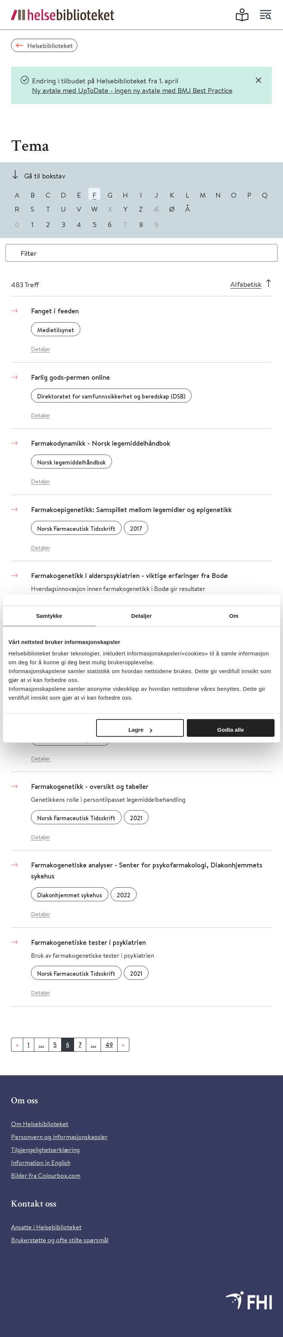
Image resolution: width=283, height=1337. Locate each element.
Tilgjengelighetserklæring (45, 1149)
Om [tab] (233, 615)
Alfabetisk (245, 284)
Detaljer (40, 348)
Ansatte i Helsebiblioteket (46, 1227)
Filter (29, 253)
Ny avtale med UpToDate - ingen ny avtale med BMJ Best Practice (132, 90)
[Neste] (123, 1045)
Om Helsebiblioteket (39, 1124)
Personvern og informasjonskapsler (59, 1136)
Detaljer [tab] (141, 615)
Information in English (40, 1162)
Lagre (140, 730)
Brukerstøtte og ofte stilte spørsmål (59, 1240)
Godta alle (230, 730)
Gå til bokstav (44, 175)
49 (109, 1045)
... (41, 1045)
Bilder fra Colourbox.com (45, 1175)
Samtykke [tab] (49, 615)
